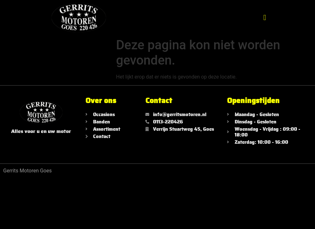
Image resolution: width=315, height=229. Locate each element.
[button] (264, 17)
